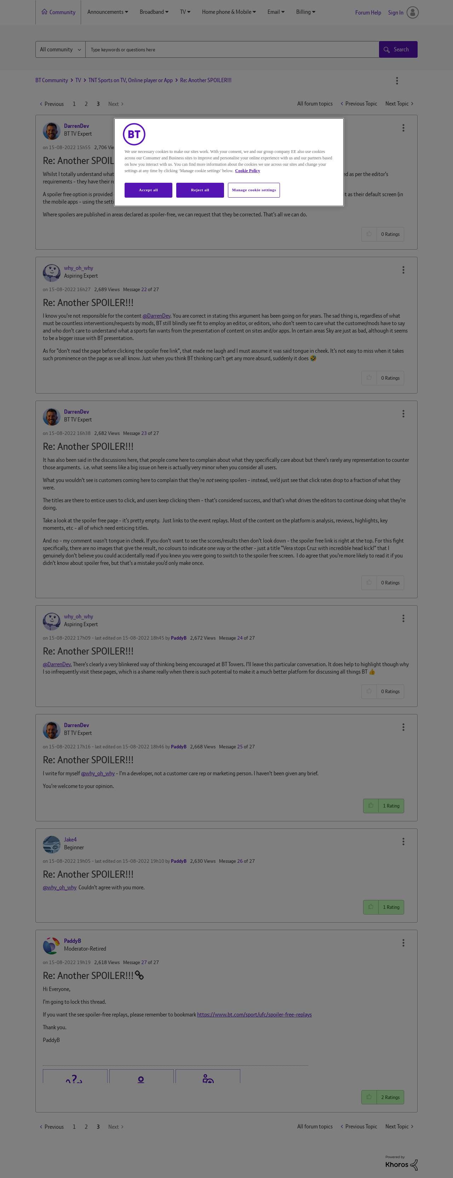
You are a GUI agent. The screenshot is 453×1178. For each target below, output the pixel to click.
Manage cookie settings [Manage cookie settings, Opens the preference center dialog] (254, 190)
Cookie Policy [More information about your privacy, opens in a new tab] (247, 170)
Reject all (200, 190)
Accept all (148, 190)
